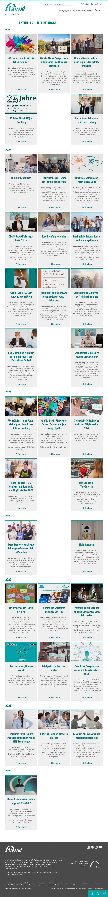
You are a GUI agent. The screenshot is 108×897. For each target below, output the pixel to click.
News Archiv (97, 4)
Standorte (86, 4)
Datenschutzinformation (71, 888)
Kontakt (90, 888)
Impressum (60, 888)
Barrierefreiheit (82, 888)
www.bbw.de (84, 866)
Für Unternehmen (79, 10)
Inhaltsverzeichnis (98, 888)
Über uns (98, 10)
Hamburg (13, 14)
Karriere (90, 10)
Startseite (53, 888)
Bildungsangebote (65, 10)
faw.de (7, 14)
